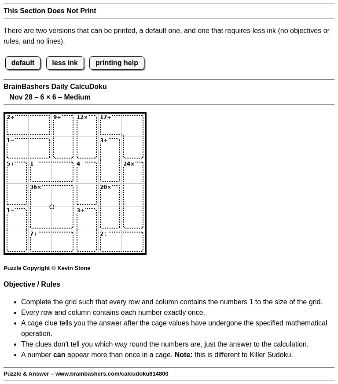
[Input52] (40, 218)
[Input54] (86, 218)
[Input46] (133, 195)
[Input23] (63, 148)
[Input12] (40, 125)
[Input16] (133, 125)
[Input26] (133, 148)
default (22, 62)
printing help (117, 62)
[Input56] (133, 218)
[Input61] (16, 241)
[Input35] (110, 171)
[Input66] (133, 241)
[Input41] (16, 195)
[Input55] (110, 218)
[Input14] (86, 125)
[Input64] (86, 241)
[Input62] (40, 241)
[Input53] (63, 218)
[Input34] (86, 171)
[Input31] (16, 171)
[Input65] (110, 241)
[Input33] (63, 171)
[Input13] (63, 125)
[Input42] (40, 195)
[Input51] (16, 218)
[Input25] (110, 148)
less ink (65, 62)
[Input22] (40, 148)
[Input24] (86, 148)
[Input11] (16, 125)
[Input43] (63, 195)
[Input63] (63, 241)
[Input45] (110, 195)
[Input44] (86, 195)
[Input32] (40, 171)
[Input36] (133, 171)
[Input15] (110, 125)
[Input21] (16, 148)
